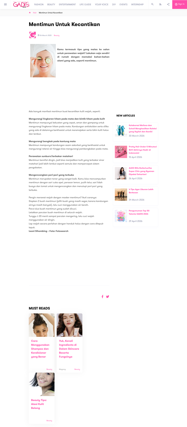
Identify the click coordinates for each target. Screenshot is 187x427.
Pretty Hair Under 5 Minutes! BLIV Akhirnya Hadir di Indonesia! (143, 149)
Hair (35, 13)
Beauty (56, 35)
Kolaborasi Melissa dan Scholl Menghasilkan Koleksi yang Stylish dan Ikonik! (143, 128)
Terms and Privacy (114, 425)
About (54, 405)
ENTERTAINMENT (67, 4)
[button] (107, 297)
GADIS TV (112, 406)
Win (105, 406)
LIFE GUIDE (85, 4)
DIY (114, 4)
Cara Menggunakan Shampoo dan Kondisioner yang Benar (40, 349)
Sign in (180, 4)
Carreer (55, 411)
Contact (55, 408)
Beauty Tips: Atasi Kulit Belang (93, 345)
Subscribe (165, 395)
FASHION (39, 4)
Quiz (100, 406)
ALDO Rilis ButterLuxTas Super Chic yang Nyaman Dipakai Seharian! (141, 171)
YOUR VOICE (101, 4)
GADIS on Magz (124, 406)
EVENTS (124, 4)
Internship (56, 414)
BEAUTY (51, 4)
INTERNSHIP (137, 4)
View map (13, 417)
